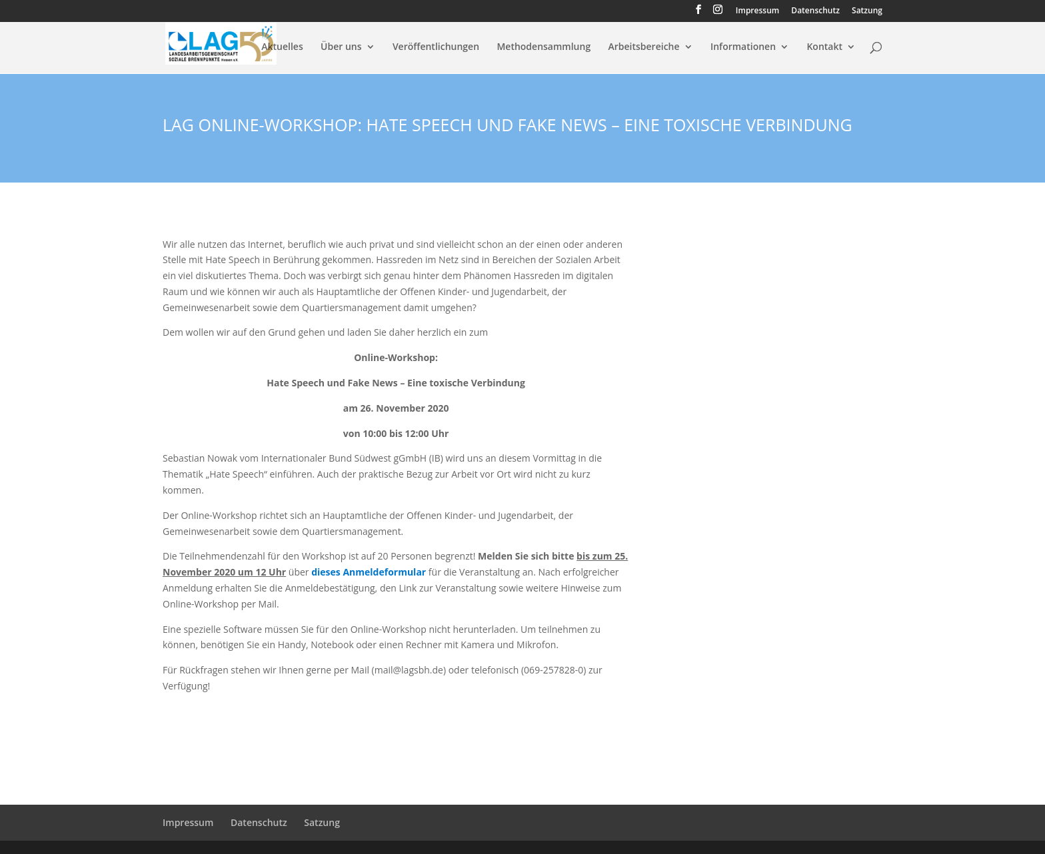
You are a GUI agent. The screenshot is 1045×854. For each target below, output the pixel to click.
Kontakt (824, 47)
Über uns (341, 47)
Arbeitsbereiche (644, 47)
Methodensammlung (543, 47)
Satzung (867, 11)
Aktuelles (282, 47)
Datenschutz (815, 11)
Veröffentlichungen (436, 47)
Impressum (757, 11)
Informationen (743, 47)
